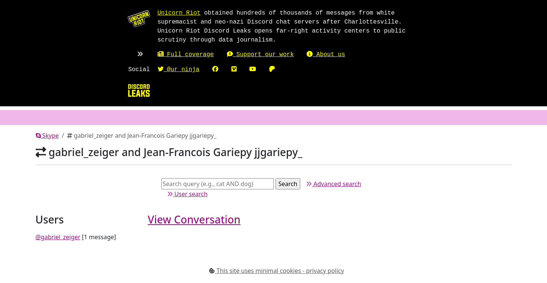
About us (326, 55)
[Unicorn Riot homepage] (139, 18)
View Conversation (194, 219)
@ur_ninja (179, 70)
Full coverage (186, 55)
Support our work (260, 55)
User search (187, 194)
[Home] (139, 90)
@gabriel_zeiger (58, 237)
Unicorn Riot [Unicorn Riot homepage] (179, 13)
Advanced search (333, 184)
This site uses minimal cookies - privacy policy (276, 271)
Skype (47, 135)
